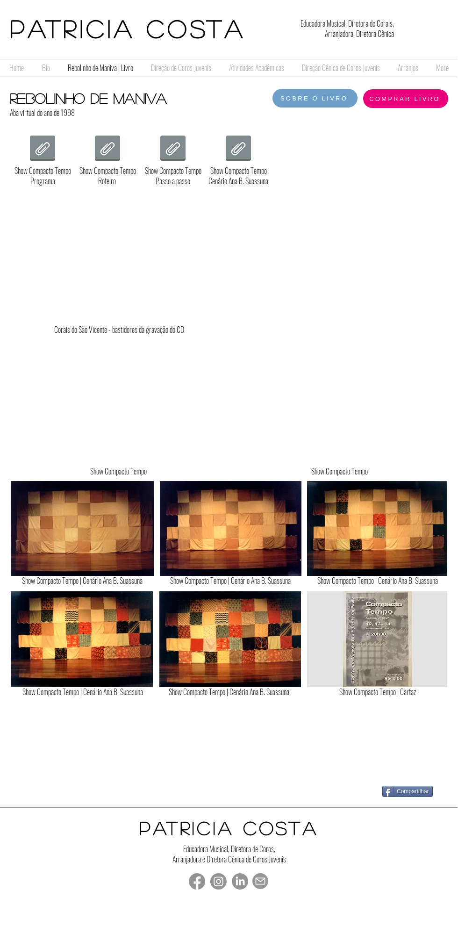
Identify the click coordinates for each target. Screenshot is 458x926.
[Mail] (260, 881)
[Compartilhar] (407, 791)
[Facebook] (197, 881)
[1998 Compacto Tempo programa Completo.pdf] (42, 149)
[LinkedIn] (240, 881)
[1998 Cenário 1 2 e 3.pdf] (238, 149)
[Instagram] (218, 881)
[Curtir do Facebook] (365, 791)
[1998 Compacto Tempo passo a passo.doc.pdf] (173, 149)
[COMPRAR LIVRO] (405, 98)
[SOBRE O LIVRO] (315, 98)
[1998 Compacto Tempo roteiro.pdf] (107, 149)
